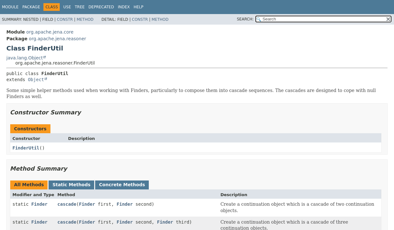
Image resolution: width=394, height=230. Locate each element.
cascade (66, 204)
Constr (65, 19)
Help (138, 7)
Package (31, 7)
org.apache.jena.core (49, 31)
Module (10, 7)
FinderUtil (25, 147)
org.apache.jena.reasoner (57, 38)
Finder (39, 204)
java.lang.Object (24, 57)
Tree (80, 7)
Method (85, 19)
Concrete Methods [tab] (122, 184)
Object (36, 79)
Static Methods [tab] (71, 184)
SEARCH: (245, 19)
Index (124, 7)
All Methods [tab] (29, 184)
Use (67, 7)
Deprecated (101, 7)
